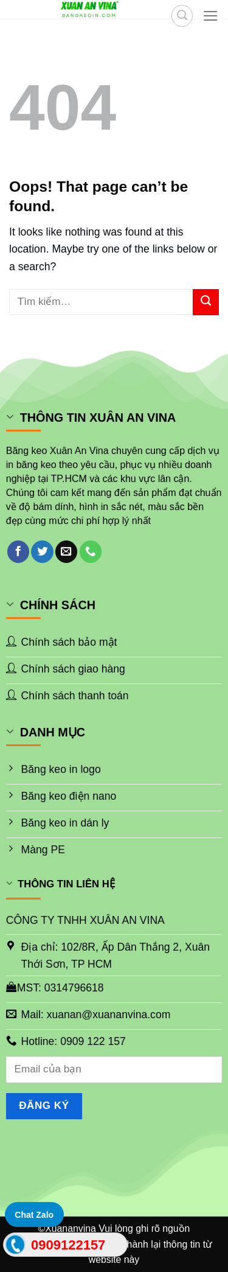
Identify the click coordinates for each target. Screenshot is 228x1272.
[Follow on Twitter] (42, 551)
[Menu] (210, 16)
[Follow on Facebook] (18, 551)
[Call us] (91, 551)
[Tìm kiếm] (182, 15)
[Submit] (206, 302)
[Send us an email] (66, 551)
